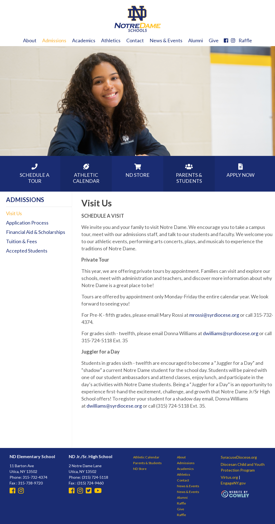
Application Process (27, 223)
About (29, 40)
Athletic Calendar (146, 457)
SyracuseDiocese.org (239, 457)
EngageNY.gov (233, 483)
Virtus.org (229, 477)
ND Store (140, 469)
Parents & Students (147, 463)
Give (214, 40)
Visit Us (14, 213)
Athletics (111, 40)
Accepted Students (26, 251)
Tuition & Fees (21, 241)
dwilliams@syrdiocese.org (230, 333)
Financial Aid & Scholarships (35, 232)
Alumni (195, 40)
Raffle (245, 40)
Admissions (54, 40)
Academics (83, 40)
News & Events (166, 40)
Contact (135, 40)
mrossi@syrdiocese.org (214, 315)
